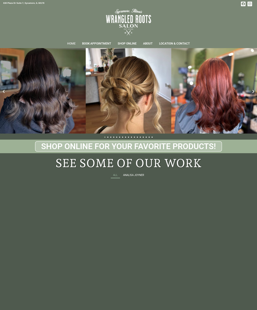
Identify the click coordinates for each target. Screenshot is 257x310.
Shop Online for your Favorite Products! (128, 146)
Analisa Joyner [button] (133, 175)
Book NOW (70, 261)
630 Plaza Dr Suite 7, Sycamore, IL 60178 (23, 3)
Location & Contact (174, 43)
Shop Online (127, 43)
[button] (4, 91)
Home (71, 43)
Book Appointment (96, 43)
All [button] (115, 175)
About (148, 43)
